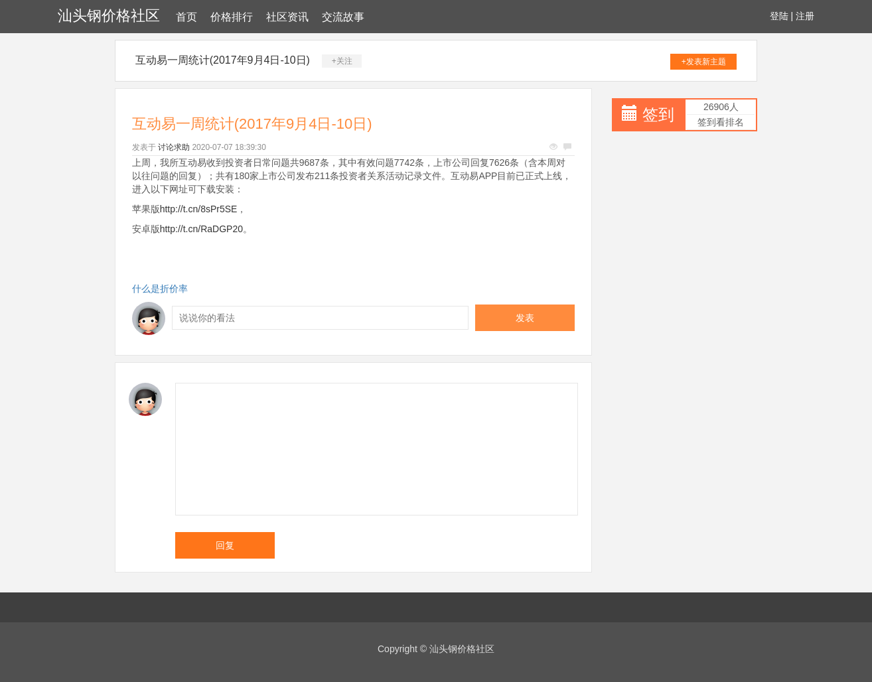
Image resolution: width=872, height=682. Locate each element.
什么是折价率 (160, 288)
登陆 (779, 16)
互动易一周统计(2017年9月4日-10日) (222, 60)
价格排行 (231, 17)
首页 (186, 17)
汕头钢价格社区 (109, 15)
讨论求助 (174, 147)
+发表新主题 (704, 61)
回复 (225, 545)
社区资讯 (287, 17)
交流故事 (343, 17)
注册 (805, 16)
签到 (658, 114)
